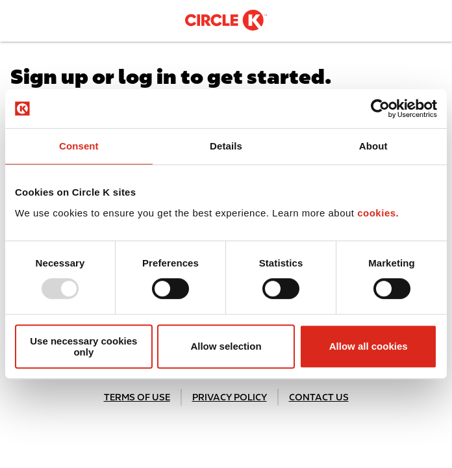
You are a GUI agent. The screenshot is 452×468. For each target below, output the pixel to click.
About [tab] (373, 145)
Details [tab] (226, 145)
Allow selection (225, 346)
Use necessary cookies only (83, 346)
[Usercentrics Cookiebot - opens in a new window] (380, 108)
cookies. (378, 212)
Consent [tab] (79, 145)
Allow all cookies (368, 346)
